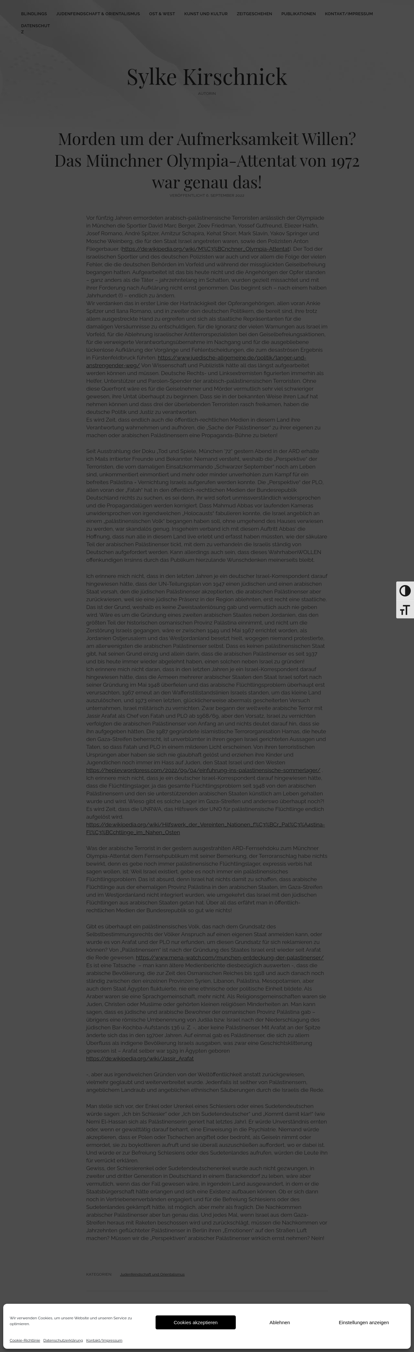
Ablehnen (279, 1322)
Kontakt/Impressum (104, 1340)
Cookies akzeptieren (196, 1322)
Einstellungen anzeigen (364, 1322)
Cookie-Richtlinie (25, 1340)
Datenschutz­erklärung (63, 1340)
